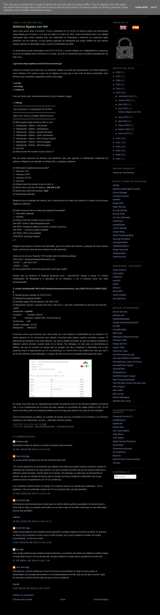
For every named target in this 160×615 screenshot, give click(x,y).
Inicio (63, 599)
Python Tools (118, 347)
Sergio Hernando (120, 249)
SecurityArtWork (120, 242)
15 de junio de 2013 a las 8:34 (31, 493)
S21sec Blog (118, 232)
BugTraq (116, 455)
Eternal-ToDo (119, 214)
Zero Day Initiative (121, 430)
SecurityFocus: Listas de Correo (127, 362)
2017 (118, 76)
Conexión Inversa (121, 196)
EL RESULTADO (70, 350)
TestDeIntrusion (65, 427)
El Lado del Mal (120, 210)
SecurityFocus (119, 298)
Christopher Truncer (44, 31)
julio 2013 (123, 104)
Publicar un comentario (23, 595)
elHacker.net (118, 315)
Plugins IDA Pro (120, 344)
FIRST (116, 284)
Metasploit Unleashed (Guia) (126, 337)
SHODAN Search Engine (124, 376)
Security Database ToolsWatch (126, 358)
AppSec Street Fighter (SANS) (126, 189)
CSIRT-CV (117, 277)
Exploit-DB (117, 423)
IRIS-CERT (118, 291)
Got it (154, 7)
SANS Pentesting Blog (123, 235)
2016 (118, 80)
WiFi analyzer (119, 386)
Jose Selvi (21, 456)
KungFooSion (119, 224)
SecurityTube (119, 369)
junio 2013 (123, 108)
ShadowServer (119, 372)
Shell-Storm (118, 434)
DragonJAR (118, 203)
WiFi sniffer (118, 390)
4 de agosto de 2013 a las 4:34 (32, 542)
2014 (118, 88)
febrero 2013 (124, 129)
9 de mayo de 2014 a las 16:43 (31, 588)
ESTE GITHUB (55, 50)
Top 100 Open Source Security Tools (129, 383)
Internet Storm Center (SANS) (126, 459)
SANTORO (21, 528)
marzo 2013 (124, 125)
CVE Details (118, 438)
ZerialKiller (21, 500)
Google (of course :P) (122, 416)
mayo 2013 (123, 117)
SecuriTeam (118, 445)
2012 (118, 138)
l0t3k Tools (117, 333)
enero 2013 (123, 133)
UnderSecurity (119, 256)
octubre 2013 (124, 100)
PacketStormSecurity (122, 448)
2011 (118, 142)
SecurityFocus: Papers (123, 365)
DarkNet (116, 199)
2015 (118, 84)
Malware (29, 427)
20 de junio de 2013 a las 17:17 (32, 521)
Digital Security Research (124, 441)
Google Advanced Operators (125, 322)
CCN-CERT (118, 273)
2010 (118, 146)
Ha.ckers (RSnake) (121, 217)
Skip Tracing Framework (124, 379)
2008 (118, 155)
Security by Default (121, 239)
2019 (118, 72)
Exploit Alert (118, 427)
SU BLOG (71, 31)
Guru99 (116, 326)
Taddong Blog (119, 253)
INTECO (116, 288)
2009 (118, 150)
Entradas (120, 476)
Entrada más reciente (22, 599)
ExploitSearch (119, 420)
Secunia (116, 463)
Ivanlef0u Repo (119, 329)
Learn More (141, 7)
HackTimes (118, 221)
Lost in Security (120, 228)
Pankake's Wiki (120, 340)
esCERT (116, 280)
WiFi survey (118, 394)
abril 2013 (123, 121)
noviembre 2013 (126, 96)
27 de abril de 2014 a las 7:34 (31, 560)
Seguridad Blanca (121, 246)
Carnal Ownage (120, 192)
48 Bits (116, 185)
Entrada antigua (101, 599)
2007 (118, 159)
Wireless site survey (122, 401)
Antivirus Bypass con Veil (30, 26)
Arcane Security (120, 311)
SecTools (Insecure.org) (123, 354)
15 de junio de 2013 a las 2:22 (31, 449)
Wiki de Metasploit (121, 397)
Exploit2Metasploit (121, 319)
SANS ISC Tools (120, 351)
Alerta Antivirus (119, 270)
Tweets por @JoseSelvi (123, 172)
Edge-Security (119, 207)
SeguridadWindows (45, 427)
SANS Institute (119, 295)
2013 (118, 92)
